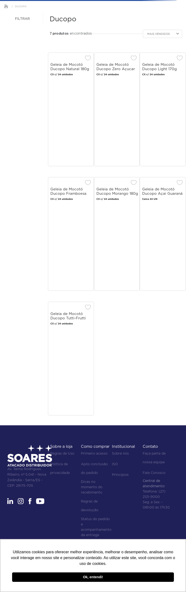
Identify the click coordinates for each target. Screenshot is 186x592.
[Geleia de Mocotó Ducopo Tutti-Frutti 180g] (71, 359)
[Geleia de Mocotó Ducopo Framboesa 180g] (71, 235)
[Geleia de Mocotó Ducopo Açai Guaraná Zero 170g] (162, 235)
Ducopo (21, 6)
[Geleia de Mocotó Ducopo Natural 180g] (71, 110)
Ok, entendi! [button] (93, 577)
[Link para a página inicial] (6, 6)
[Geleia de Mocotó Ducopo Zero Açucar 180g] (117, 110)
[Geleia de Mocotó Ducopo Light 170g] (162, 110)
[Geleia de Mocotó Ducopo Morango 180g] (117, 235)
